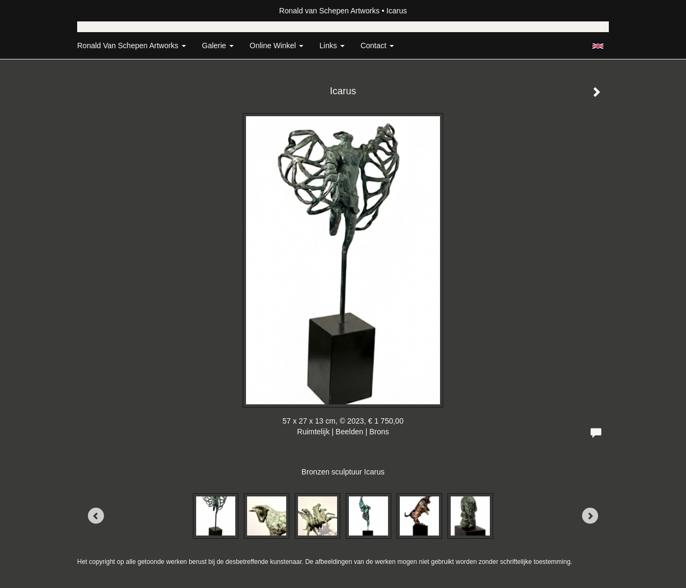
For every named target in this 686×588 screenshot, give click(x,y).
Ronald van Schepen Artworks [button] (131, 45)
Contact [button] (377, 45)
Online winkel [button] (276, 45)
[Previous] (96, 516)
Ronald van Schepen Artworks (329, 10)
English (598, 46)
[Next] (590, 516)
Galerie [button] (218, 45)
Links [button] (332, 45)
